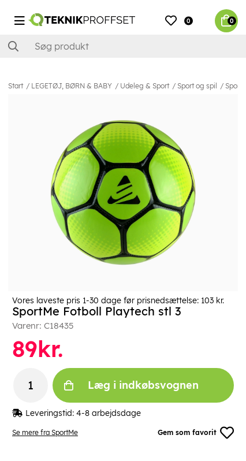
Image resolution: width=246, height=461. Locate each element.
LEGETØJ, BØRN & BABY (71, 85)
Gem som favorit (196, 433)
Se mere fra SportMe (45, 432)
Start (15, 85)
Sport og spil (197, 85)
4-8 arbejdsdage (108, 413)
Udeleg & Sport (144, 85)
